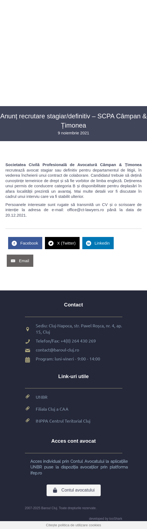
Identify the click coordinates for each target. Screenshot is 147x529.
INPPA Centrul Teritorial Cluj (63, 420)
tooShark (115, 519)
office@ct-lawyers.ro (85, 209)
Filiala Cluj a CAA (52, 408)
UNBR (41, 397)
